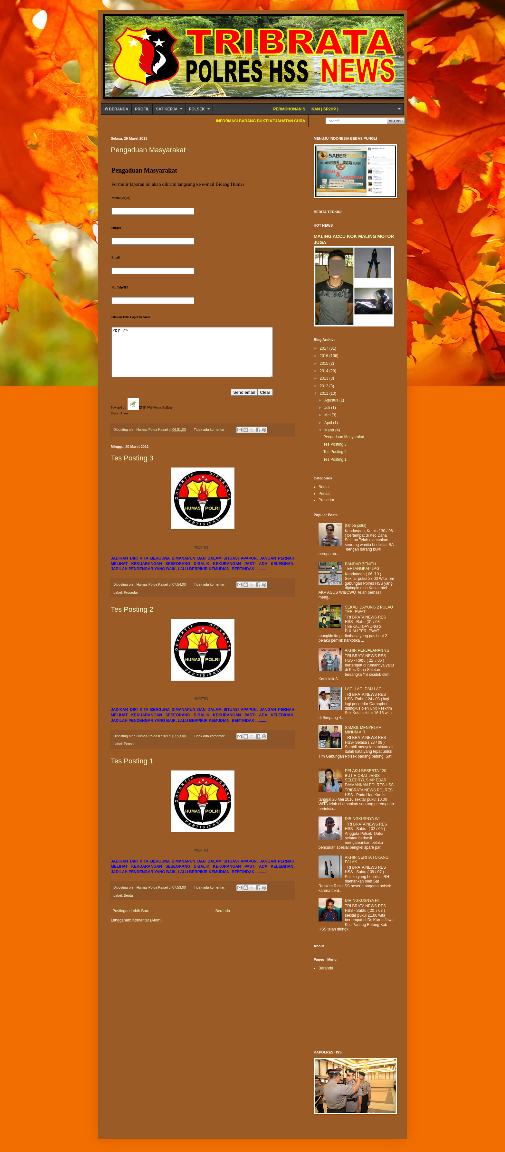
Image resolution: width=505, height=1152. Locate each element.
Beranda (116, 109)
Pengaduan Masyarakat (148, 150)
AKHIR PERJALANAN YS (367, 650)
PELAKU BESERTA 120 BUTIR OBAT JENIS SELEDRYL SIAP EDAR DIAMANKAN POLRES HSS (369, 778)
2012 (324, 386)
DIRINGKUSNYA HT (362, 900)
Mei (328, 415)
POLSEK (197, 109)
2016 (324, 356)
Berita (128, 905)
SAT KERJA (166, 109)
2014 (324, 371)
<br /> (201, 357)
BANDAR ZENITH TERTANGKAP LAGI (363, 566)
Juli (327, 407)
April (328, 422)
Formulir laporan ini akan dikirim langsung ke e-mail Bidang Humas (178, 184)
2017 (324, 348)
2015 (324, 363)
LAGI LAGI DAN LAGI (364, 689)
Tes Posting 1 (132, 771)
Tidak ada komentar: (210, 439)
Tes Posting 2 (132, 619)
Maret (329, 430)
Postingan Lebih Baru (130, 920)
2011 (324, 393)
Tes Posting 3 (132, 468)
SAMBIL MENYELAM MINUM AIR (363, 729)
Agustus (331, 400)
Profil (142, 109)
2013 (324, 378)
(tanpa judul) (356, 525)
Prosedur (131, 602)
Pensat (129, 753)
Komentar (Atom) (147, 930)
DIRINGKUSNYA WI (362, 819)
